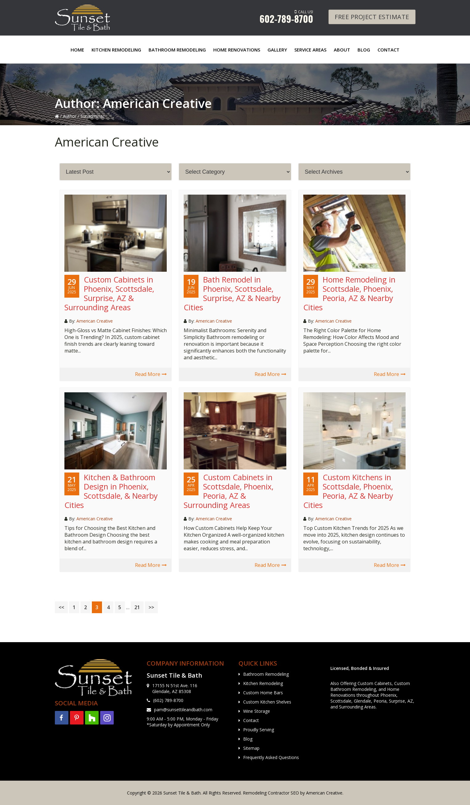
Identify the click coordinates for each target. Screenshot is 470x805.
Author (69, 116)
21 (139, 607)
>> (151, 607)
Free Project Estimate (372, 17)
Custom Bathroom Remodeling (370, 686)
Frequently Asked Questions (271, 757)
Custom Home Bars (263, 693)
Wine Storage (256, 711)
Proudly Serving (258, 730)
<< (61, 607)
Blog (247, 739)
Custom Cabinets (375, 683)
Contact (251, 720)
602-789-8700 (286, 19)
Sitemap (251, 748)
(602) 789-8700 (168, 700)
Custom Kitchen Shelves (267, 702)
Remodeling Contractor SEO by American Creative (292, 793)
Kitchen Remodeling (263, 683)
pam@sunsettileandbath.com (183, 709)
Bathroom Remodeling (266, 674)
